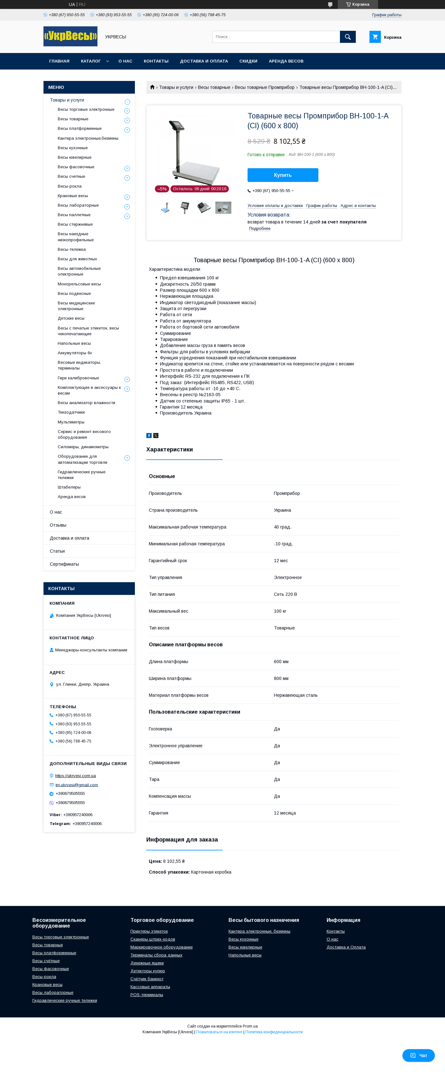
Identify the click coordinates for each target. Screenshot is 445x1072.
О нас (125, 61)
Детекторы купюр (147, 971)
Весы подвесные (74, 293)
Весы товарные (214, 87)
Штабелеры (69, 487)
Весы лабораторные (78, 205)
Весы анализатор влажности (86, 402)
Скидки (248, 61)
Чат (418, 1055)
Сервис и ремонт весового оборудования (84, 434)
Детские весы (71, 318)
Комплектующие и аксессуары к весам (89, 390)
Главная (59, 61)
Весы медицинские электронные (76, 306)
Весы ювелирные (74, 157)
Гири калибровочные (78, 378)
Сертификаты (64, 564)
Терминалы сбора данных (156, 955)
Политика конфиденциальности (274, 1032)
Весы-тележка (72, 249)
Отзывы (58, 525)
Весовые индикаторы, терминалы (79, 365)
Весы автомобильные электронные (79, 271)
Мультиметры (71, 422)
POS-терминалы (146, 994)
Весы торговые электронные (86, 109)
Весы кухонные (73, 147)
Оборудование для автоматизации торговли (82, 459)
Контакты (156, 61)
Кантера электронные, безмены (259, 931)
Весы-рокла (70, 186)
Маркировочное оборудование (161, 947)
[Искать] (348, 37)
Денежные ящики (147, 963)
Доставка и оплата (204, 61)
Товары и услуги (176, 87)
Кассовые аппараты (150, 986)
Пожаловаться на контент (219, 1032)
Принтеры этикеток (149, 931)
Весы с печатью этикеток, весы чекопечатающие (88, 331)
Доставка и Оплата (346, 947)
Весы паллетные (74, 214)
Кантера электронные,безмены (88, 138)
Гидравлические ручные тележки (81, 474)
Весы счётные (46, 960)
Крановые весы (73, 195)
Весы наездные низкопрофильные (76, 236)
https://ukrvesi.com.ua (75, 775)
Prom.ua (250, 1026)
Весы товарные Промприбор (265, 87)
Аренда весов (286, 61)
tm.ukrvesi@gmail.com (77, 784)
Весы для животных (77, 258)
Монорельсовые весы (79, 284)
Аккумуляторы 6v (75, 352)
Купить (283, 175)
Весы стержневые (75, 224)
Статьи (57, 551)
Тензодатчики (71, 412)
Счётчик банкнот (146, 978)
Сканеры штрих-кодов (152, 939)
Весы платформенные (80, 128)
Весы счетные (71, 176)
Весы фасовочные (76, 166)
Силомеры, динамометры (83, 446)
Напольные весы (74, 343)
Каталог (91, 61)
